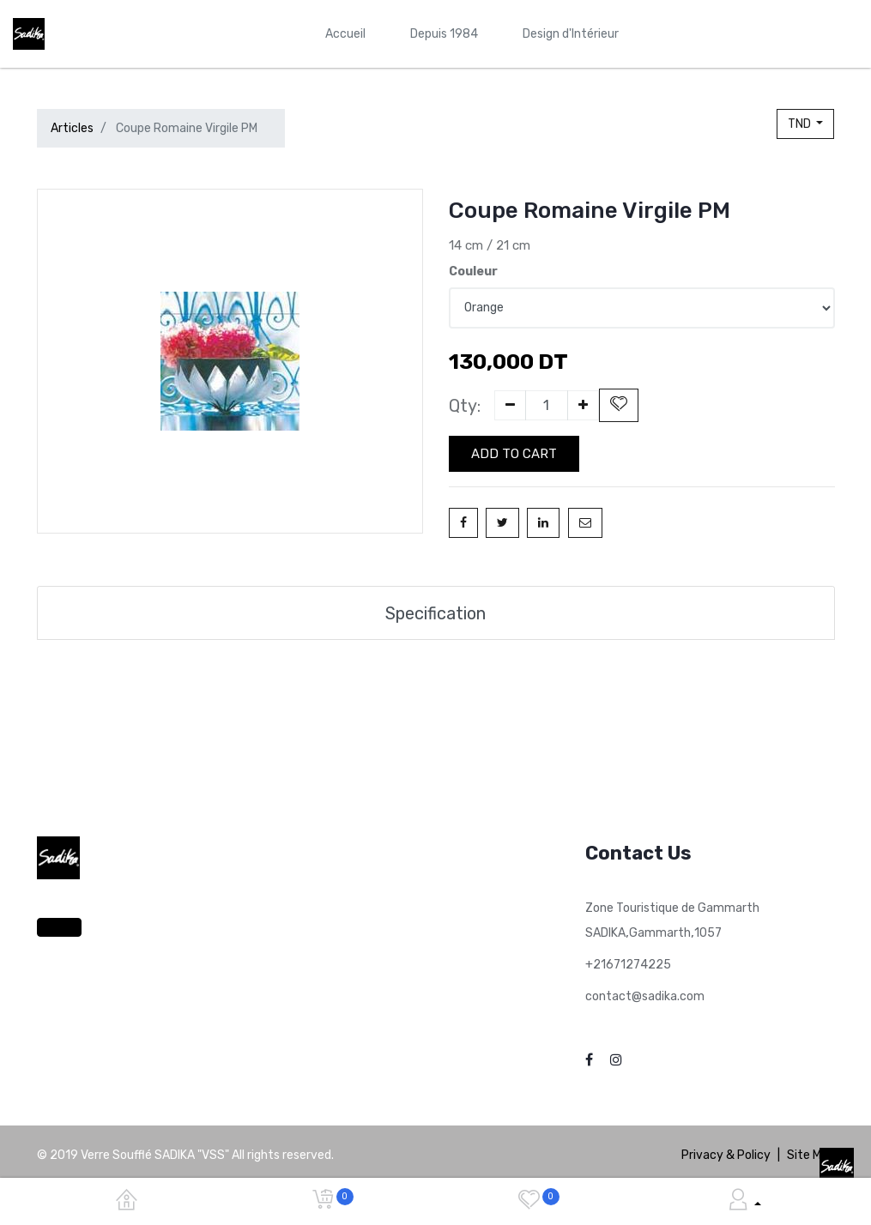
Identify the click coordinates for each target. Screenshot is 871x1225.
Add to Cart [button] (514, 454)
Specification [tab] (435, 612)
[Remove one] (510, 405)
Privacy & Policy (726, 1154)
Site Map (811, 1154)
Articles (72, 128)
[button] (618, 405)
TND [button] (801, 124)
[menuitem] (345, 34)
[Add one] (583, 405)
